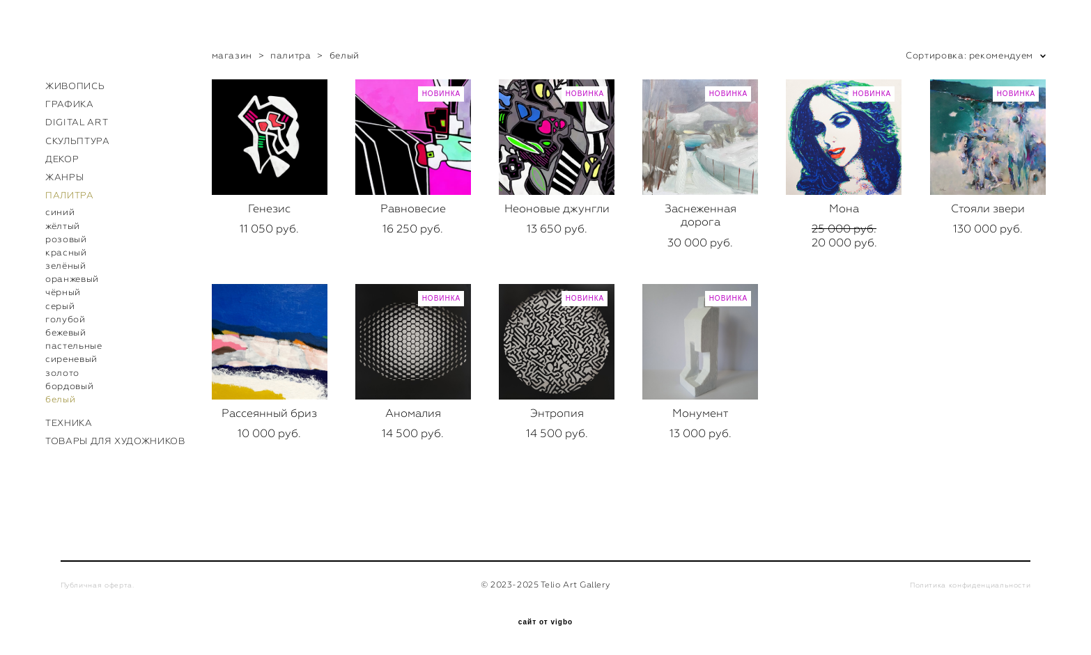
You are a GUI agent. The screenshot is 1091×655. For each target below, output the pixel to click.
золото (62, 373)
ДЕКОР (62, 159)
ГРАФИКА (69, 104)
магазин (232, 55)
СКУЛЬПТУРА (77, 141)
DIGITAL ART (76, 122)
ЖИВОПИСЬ (75, 86)
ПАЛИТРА (69, 195)
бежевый (65, 332)
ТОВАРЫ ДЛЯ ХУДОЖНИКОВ (115, 441)
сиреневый (71, 359)
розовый (66, 239)
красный (66, 252)
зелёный (65, 265)
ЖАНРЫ (64, 177)
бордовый (69, 386)
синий (60, 212)
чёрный (63, 292)
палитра (290, 55)
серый (60, 306)
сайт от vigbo (545, 622)
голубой (65, 319)
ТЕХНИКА (69, 423)
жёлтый (62, 226)
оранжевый (72, 279)
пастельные (73, 345)
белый (60, 399)
